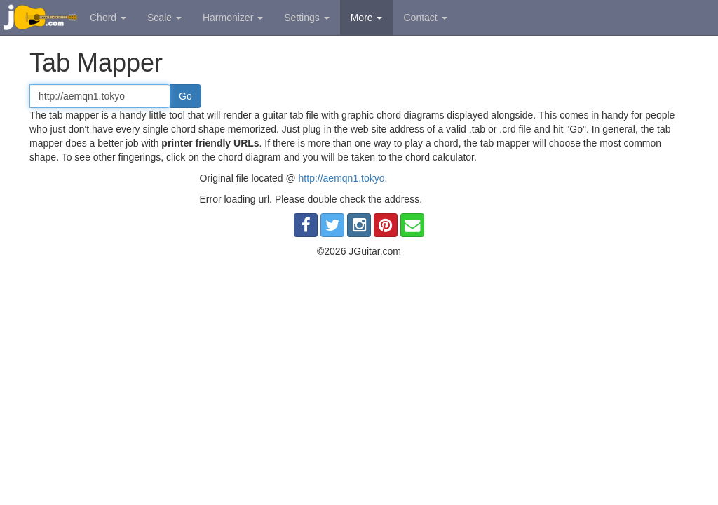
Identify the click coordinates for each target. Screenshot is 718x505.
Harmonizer (233, 17)
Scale (164, 17)
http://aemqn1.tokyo (342, 178)
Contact (425, 17)
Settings (306, 17)
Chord (108, 17)
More (367, 17)
